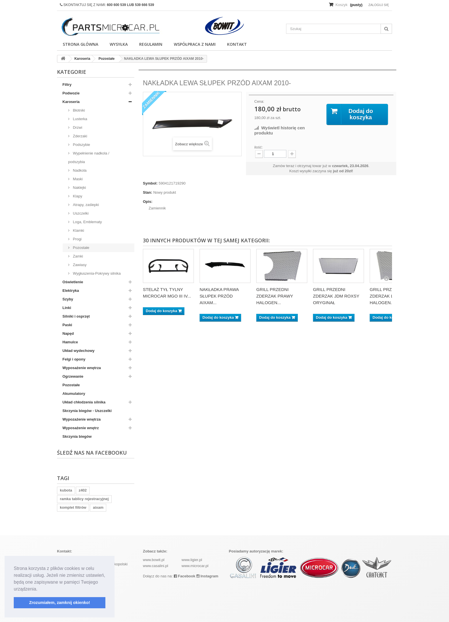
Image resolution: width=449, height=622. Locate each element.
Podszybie (81, 144)
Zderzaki (79, 136)
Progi (77, 239)
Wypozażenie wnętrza (81, 419)
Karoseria (71, 102)
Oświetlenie (72, 282)
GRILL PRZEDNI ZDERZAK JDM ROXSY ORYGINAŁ (336, 296)
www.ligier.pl (192, 560)
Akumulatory (73, 393)
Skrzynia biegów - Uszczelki (87, 411)
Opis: (147, 201)
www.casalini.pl (155, 566)
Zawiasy (79, 265)
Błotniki (78, 110)
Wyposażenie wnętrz (80, 428)
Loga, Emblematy (87, 222)
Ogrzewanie (72, 376)
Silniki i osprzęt (76, 316)
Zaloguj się (378, 5)
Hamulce (70, 342)
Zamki (77, 256)
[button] (39, 589)
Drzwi (77, 127)
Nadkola (79, 170)
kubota (66, 490)
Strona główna (80, 44)
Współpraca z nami (195, 44)
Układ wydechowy (78, 350)
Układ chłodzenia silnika (83, 402)
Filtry (67, 84)
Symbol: (150, 183)
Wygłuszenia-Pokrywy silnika (96, 273)
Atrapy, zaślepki (85, 205)
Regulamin (150, 44)
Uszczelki (80, 213)
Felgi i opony (73, 359)
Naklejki (79, 187)
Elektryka (70, 290)
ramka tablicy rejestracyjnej (84, 499)
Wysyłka (119, 44)
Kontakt (237, 44)
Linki (66, 308)
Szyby (67, 299)
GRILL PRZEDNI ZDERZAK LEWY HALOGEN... (386, 296)
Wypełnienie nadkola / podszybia (88, 157)
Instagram (207, 576)
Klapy (77, 196)
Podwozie (71, 93)
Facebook (184, 576)
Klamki (78, 230)
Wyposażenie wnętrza (81, 368)
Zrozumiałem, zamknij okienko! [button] (59, 602)
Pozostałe (80, 247)
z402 (83, 490)
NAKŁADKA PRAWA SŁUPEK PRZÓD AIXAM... (219, 296)
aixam (98, 507)
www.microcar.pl (195, 566)
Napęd (68, 333)
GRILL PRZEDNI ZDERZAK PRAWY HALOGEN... (274, 296)
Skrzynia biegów (77, 436)
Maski (77, 179)
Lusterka (79, 119)
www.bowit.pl (153, 560)
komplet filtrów (73, 507)
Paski (67, 325)
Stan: (147, 192)
